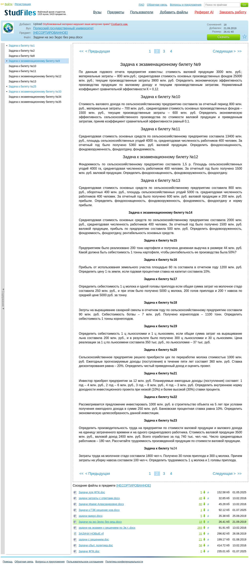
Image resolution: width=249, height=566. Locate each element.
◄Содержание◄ (3, 112)
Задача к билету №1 (22, 45)
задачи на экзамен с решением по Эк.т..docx (107, 527)
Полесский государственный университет (63, 28)
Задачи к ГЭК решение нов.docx (99, 510)
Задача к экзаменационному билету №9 (34, 60)
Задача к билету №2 (22, 50)
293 (200, 527)
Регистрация (23, 4)
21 (200, 539)
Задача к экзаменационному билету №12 (35, 76)
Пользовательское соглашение (85, 561)
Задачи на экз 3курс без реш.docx (100, 521)
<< (81, 51)
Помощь (8, 561)
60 (200, 504)
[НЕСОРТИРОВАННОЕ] (50, 32)
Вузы (97, 12)
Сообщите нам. (119, 24)
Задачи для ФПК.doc (92, 492)
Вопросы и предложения (185, 4)
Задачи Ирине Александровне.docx (101, 504)
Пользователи (141, 12)
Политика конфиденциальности (124, 561)
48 (200, 498)
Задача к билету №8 (22, 55)
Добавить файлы (174, 12)
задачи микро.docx (90, 515)
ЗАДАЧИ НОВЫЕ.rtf (91, 533)
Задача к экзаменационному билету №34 (35, 96)
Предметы (115, 12)
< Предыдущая (97, 51)
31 (200, 533)
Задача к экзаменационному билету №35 (35, 101)
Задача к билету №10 (22, 66)
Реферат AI (204, 12)
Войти (8, 4)
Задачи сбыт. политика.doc (96, 545)
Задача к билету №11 (22, 71)
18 (200, 521)
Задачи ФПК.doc (89, 551)
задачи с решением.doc (94, 539)
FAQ (141, 4)
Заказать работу (232, 12)
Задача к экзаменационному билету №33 (35, 91)
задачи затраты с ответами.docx (99, 498)
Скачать (223, 37)
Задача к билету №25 (22, 86)
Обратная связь (157, 4)
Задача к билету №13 (22, 81)
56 (200, 545)
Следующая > (224, 51)
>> (239, 51)
